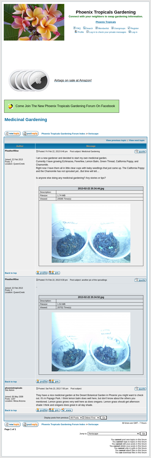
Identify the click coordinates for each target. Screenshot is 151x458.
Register (133, 28)
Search (88, 28)
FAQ (77, 28)
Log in (133, 32)
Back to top (11, 273)
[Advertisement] (75, 53)
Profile (79, 32)
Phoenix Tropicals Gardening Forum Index (63, 133)
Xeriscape (93, 133)
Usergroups (118, 28)
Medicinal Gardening (26, 119)
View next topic (137, 140)
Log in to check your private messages (106, 32)
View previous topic (116, 140)
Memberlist (102, 28)
